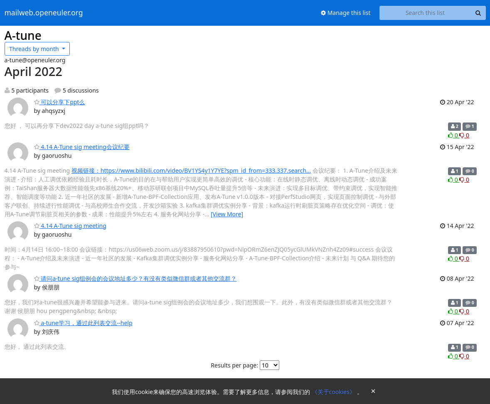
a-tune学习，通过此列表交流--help (83, 323)
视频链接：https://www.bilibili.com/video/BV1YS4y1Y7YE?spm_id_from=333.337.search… (191, 170)
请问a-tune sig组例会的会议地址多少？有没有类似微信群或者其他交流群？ (135, 278)
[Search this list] (425, 13)
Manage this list (346, 13)
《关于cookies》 (334, 392)
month (34, 49)
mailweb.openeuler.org (44, 13)
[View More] (227, 214)
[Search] (478, 13)
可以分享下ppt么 (59, 102)
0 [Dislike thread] (464, 135)
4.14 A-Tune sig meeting (70, 226)
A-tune (23, 35)
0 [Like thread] (453, 135)
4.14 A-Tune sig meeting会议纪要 (82, 147)
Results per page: (234, 365)
